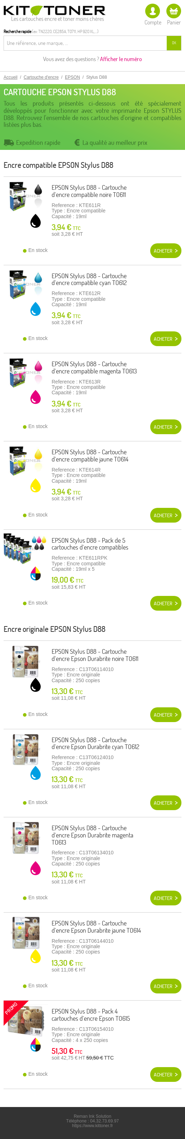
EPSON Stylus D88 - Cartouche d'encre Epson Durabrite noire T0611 (95, 655)
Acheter (163, 251)
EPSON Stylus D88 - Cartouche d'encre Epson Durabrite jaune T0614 (96, 926)
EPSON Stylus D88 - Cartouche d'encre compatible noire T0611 (89, 191)
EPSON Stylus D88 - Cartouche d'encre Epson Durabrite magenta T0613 (92, 835)
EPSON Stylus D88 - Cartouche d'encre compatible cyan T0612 (89, 279)
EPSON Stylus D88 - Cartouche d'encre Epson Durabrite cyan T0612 (95, 743)
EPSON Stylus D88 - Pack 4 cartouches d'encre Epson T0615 (91, 1015)
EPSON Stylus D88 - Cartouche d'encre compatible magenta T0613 (94, 367)
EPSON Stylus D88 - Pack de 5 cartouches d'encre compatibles (90, 544)
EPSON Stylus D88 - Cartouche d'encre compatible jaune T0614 (90, 455)
